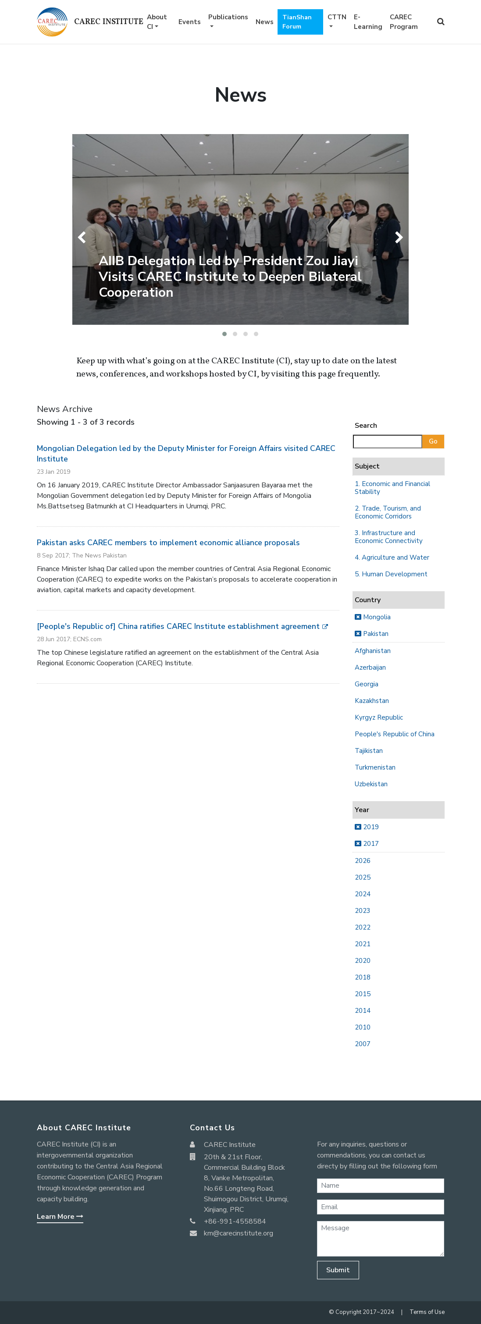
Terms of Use (427, 1312)
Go (433, 441)
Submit (338, 1270)
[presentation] (83, 237)
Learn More (60, 1216)
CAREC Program (404, 22)
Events (189, 22)
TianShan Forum (297, 22)
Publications (228, 17)
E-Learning (368, 22)
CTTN (337, 17)
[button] (224, 334)
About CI (157, 22)
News (265, 22)
